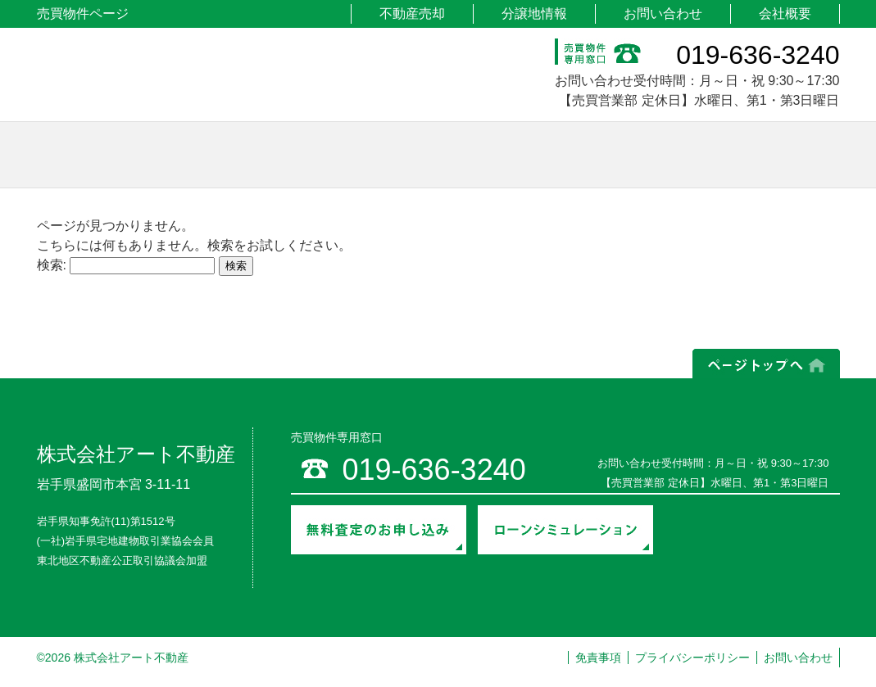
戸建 (379, 155)
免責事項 (598, 657)
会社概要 (785, 13)
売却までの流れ (751, 542)
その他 (748, 155)
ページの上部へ (766, 363)
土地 (194, 155)
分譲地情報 (534, 13)
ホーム (69, 155)
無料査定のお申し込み (378, 529)
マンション (563, 155)
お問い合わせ (663, 13)
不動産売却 (412, 13)
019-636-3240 (757, 55)
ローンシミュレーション (565, 529)
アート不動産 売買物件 (174, 77)
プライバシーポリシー (692, 657)
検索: (51, 265)
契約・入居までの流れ (751, 516)
